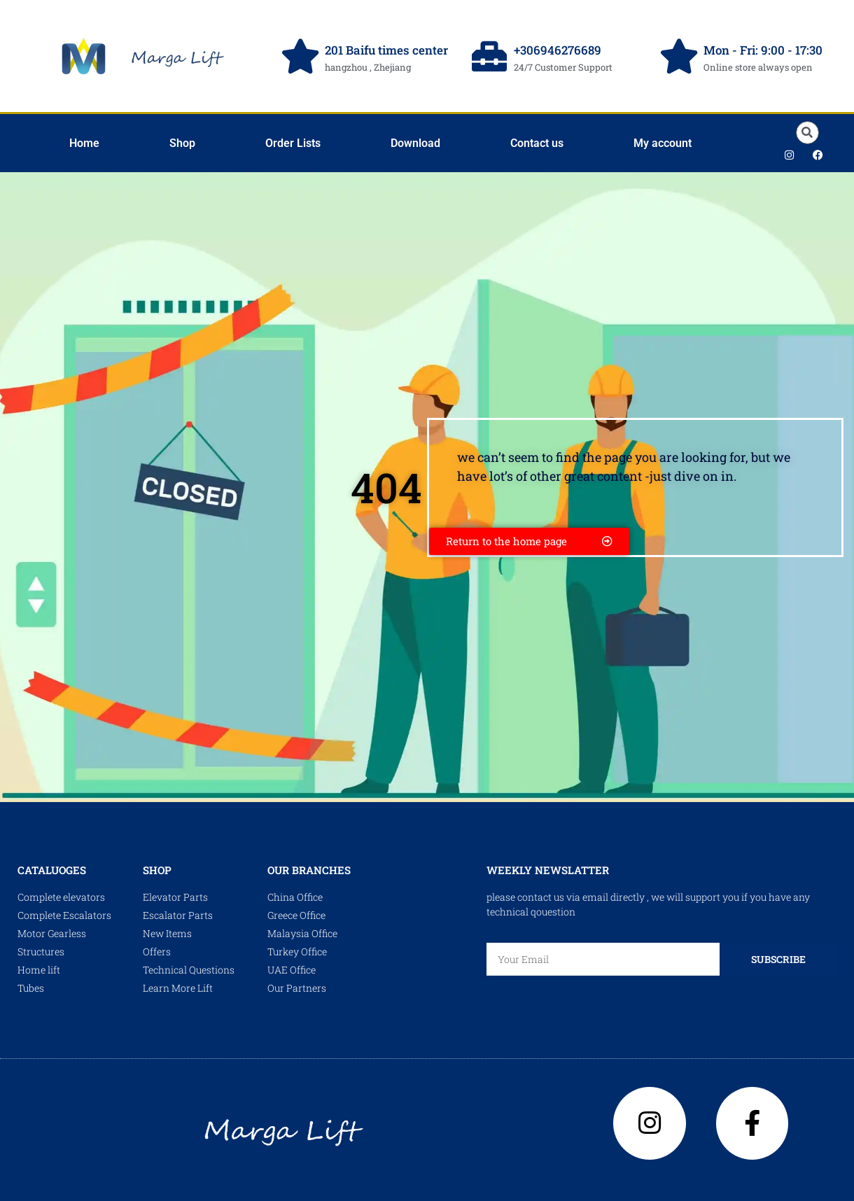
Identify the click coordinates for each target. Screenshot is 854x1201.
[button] (807, 132)
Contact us (537, 143)
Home (84, 143)
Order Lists (293, 143)
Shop (182, 143)
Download (415, 143)
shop (157, 870)
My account (663, 143)
